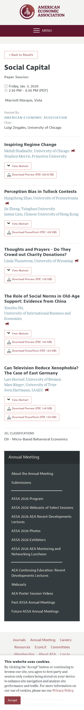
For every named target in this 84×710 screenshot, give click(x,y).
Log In (65, 654)
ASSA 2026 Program (27, 499)
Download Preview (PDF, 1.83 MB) (29, 342)
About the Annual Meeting (32, 473)
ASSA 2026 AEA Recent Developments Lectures (41, 519)
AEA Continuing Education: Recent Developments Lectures (38, 573)
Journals (19, 640)
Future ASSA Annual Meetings (35, 611)
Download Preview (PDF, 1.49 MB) (29, 409)
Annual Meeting (24, 457)
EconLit (40, 647)
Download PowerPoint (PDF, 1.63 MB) (31, 351)
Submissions (21, 482)
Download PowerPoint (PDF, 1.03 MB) (31, 417)
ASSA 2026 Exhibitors (28, 540)
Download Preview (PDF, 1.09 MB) (29, 279)
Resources (22, 647)
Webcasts (18, 584)
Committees (60, 647)
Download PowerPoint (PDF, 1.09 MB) (32, 232)
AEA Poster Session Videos (32, 593)
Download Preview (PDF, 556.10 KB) (30, 175)
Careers (65, 640)
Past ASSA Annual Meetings (33, 602)
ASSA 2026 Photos (26, 531)
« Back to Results (21, 55)
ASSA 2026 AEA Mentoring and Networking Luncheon (35, 551)
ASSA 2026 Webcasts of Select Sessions (42, 507)
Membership (24, 654)
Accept (12, 700)
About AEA (47, 654)
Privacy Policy (63, 691)
